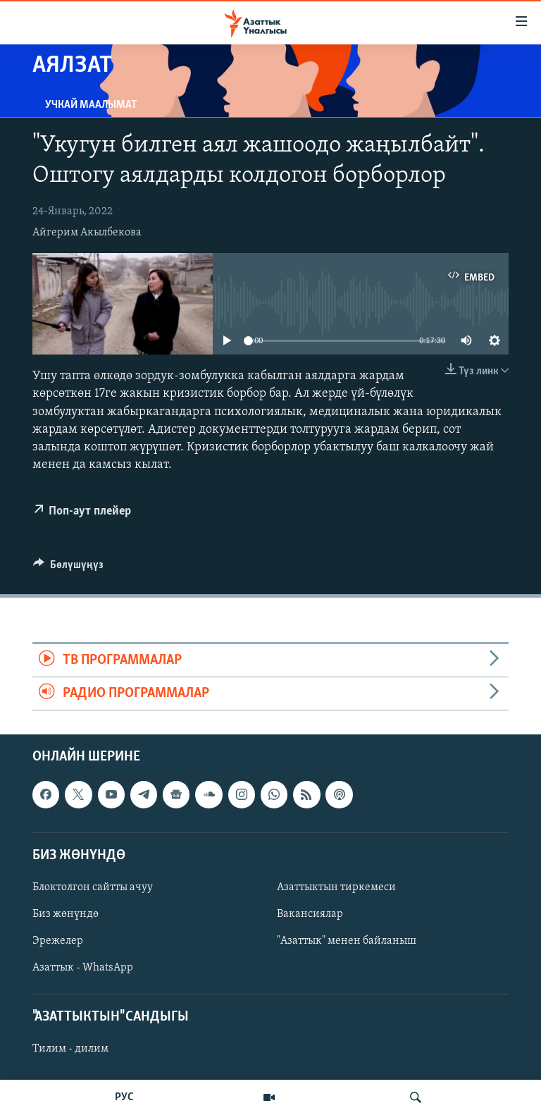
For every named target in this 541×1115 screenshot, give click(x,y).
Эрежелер (57, 941)
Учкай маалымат (91, 105)
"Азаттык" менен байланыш (346, 941)
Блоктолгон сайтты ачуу (92, 887)
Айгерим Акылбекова (87, 232)
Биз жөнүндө (65, 914)
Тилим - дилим (70, 1049)
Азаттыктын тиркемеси (336, 887)
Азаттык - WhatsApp (82, 967)
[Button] (68, 568)
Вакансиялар (310, 914)
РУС (124, 1097)
